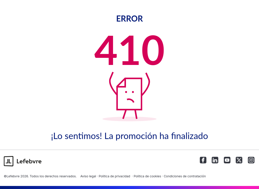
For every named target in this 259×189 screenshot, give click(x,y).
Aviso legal (88, 176)
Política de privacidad (114, 176)
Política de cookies (147, 176)
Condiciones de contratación (185, 176)
